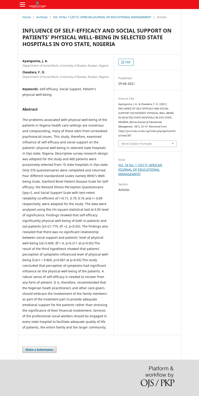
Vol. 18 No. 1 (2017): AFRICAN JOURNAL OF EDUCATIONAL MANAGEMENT (102, 17)
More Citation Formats (136, 144)
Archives (42, 17)
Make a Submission (39, 350)
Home (26, 17)
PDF (128, 62)
